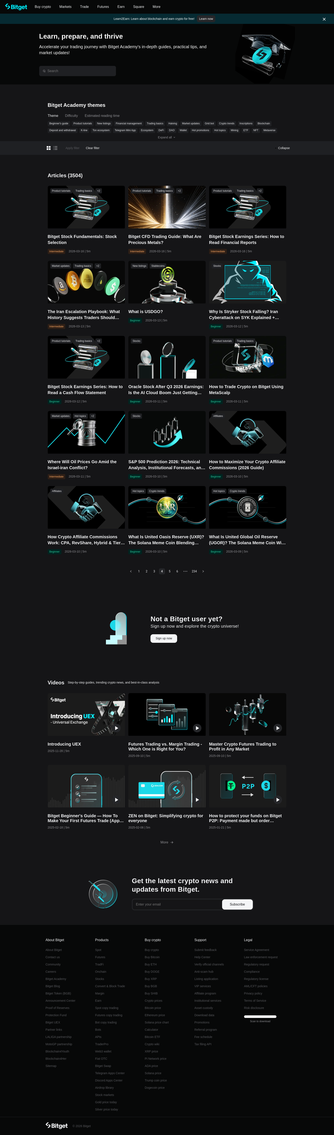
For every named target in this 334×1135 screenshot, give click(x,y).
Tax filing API (202, 1044)
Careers (51, 971)
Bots (98, 1029)
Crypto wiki (152, 1044)
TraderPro (101, 1044)
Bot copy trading (106, 1022)
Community (53, 964)
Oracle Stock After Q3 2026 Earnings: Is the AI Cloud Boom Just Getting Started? (166, 390)
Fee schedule (203, 1037)
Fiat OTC (101, 1058)
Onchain (100, 971)
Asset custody (203, 1008)
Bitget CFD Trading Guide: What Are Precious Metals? (164, 239)
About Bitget (54, 950)
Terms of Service (255, 1000)
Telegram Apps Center (110, 1073)
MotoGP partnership (59, 1044)
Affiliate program (205, 993)
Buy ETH (151, 964)
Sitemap (51, 1066)
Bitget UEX (53, 1022)
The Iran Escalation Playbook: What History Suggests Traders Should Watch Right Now (84, 315)
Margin (99, 993)
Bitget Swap (103, 1066)
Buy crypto (152, 950)
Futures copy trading (108, 1015)
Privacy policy (253, 993)
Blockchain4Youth (57, 1051)
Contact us (53, 957)
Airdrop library (104, 1087)
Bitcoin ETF (152, 1037)
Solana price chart (157, 1022)
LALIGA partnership (59, 1037)
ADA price (151, 1066)
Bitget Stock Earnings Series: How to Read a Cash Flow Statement (85, 389)
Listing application (206, 979)
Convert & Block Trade (110, 986)
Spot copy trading (106, 1008)
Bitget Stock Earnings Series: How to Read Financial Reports (246, 239)
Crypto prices (153, 1000)
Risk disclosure (254, 1008)
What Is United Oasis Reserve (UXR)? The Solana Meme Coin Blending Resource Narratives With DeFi (166, 540)
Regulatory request (256, 964)
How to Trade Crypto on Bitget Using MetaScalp (246, 389)
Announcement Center (60, 1000)
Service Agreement (256, 950)
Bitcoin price (153, 1008)
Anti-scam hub (203, 971)
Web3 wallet (103, 1051)
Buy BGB (151, 986)
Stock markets (104, 1095)
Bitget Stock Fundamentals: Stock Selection (82, 239)
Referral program (205, 1029)
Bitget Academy (56, 979)
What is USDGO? (145, 311)
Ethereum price (155, 1015)
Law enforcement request (261, 957)
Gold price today (106, 1102)
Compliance (252, 971)
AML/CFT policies (255, 986)
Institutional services (207, 1000)
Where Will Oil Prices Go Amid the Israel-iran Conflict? (82, 464)
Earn (98, 1000)
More (167, 842)
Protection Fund (56, 1015)
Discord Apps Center (108, 1080)
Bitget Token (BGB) (58, 993)
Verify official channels (209, 964)
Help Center (202, 957)
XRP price (151, 1051)
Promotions (202, 1022)
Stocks (99, 979)
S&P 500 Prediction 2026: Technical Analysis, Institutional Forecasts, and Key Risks (166, 465)
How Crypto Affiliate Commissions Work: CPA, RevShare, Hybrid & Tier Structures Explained (84, 540)
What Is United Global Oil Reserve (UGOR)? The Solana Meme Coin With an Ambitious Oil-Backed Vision (247, 540)
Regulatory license (256, 979)
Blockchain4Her (56, 1058)
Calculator (151, 1029)
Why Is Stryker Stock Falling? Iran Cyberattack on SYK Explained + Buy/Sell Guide (243, 315)
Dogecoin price (155, 1087)
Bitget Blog (53, 986)
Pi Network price (155, 1058)
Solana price (153, 1073)
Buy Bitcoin (152, 957)
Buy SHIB (151, 993)
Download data (204, 1015)
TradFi (99, 964)
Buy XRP (151, 979)
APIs (98, 1037)
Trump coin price (156, 1080)
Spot (98, 950)
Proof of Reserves (57, 1008)
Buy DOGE (152, 971)
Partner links (54, 1029)
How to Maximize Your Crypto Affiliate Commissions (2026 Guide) (247, 464)
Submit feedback (205, 950)
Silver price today (106, 1109)
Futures (100, 957)
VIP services (202, 986)
